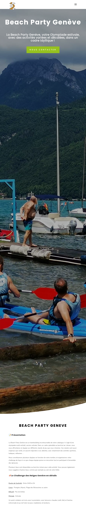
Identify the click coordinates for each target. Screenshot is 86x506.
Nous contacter (43, 50)
